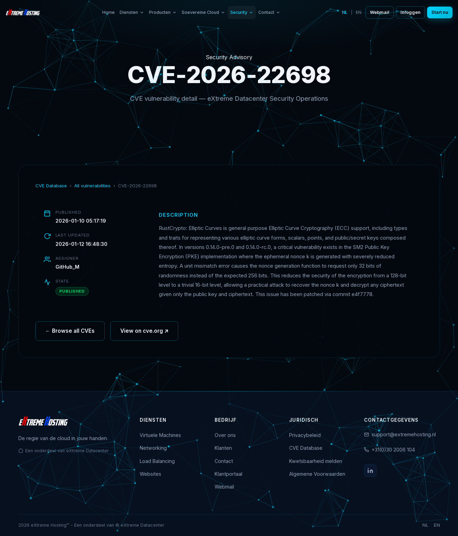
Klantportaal (228, 474)
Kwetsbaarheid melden (315, 461)
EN (358, 12)
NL (344, 12)
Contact (269, 12)
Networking (153, 448)
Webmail (379, 12)
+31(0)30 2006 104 (393, 450)
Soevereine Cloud (203, 12)
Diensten (132, 12)
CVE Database (51, 185)
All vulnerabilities (92, 185)
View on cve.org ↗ (144, 333)
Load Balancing (157, 461)
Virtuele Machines (160, 435)
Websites (150, 474)
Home (108, 12)
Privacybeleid (305, 435)
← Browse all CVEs (70, 333)
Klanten (223, 448)
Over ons (225, 435)
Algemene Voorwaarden (317, 474)
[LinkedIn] (370, 470)
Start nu (439, 12)
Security (241, 12)
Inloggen (410, 12)
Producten (163, 12)
